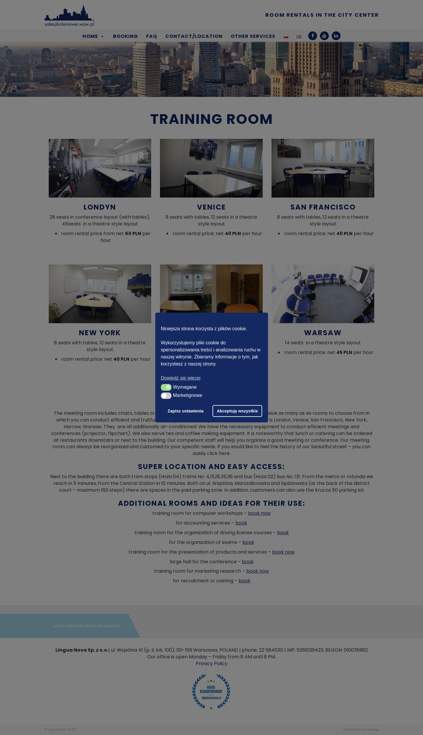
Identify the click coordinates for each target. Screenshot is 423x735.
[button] (166, 387)
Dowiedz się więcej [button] (180, 377)
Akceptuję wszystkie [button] (237, 411)
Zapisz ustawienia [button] (185, 411)
